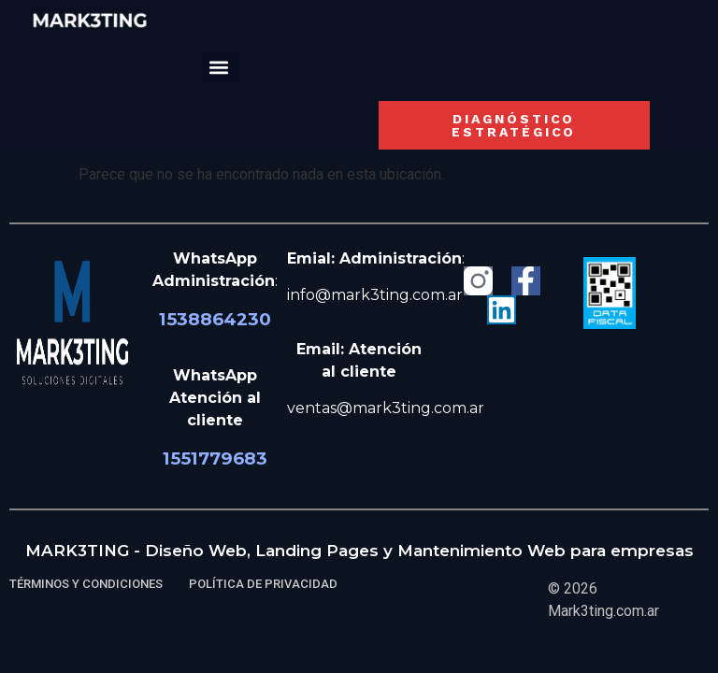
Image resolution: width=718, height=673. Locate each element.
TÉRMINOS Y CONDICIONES (86, 584)
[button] (219, 66)
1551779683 (215, 458)
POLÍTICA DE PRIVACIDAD (263, 584)
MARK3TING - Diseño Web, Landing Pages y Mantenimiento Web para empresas (359, 550)
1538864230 (215, 319)
